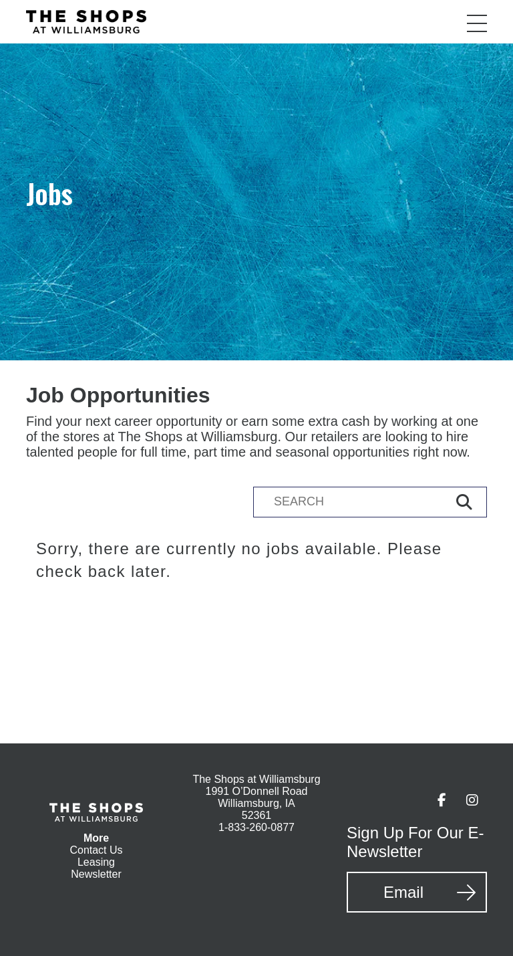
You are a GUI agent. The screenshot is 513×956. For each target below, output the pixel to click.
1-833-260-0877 (256, 827)
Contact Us (95, 850)
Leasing (96, 862)
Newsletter (96, 874)
